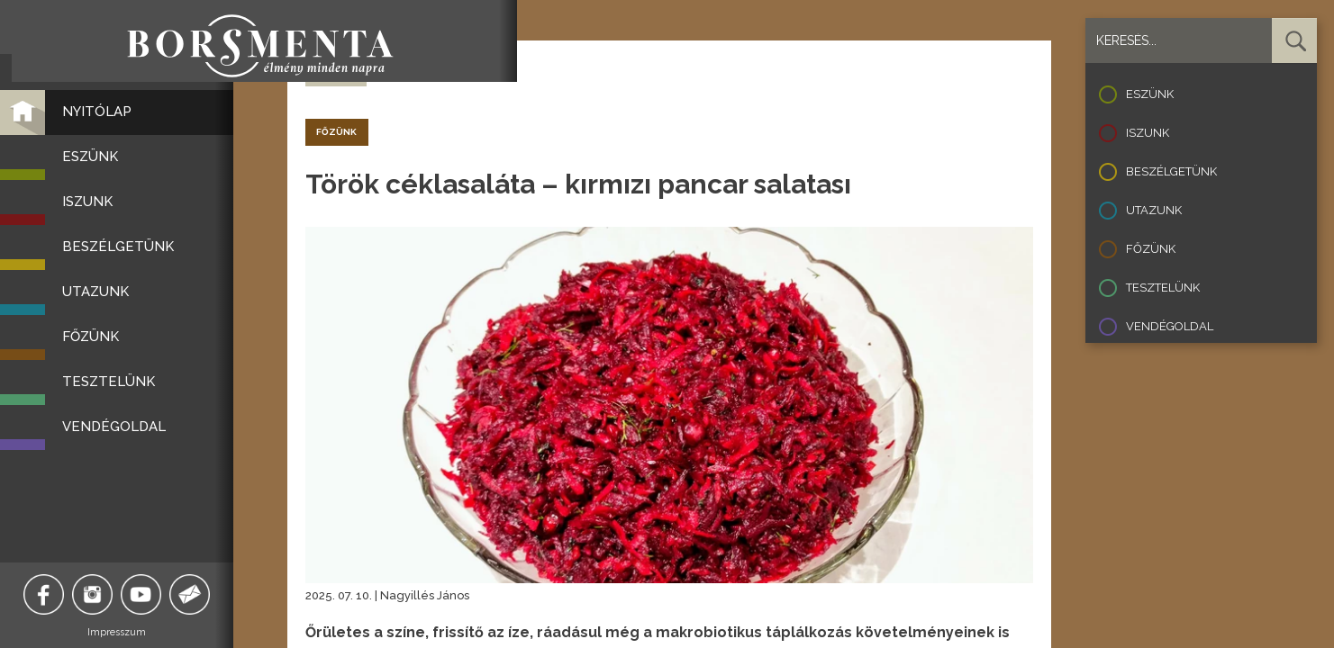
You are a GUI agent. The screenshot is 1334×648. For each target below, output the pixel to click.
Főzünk (1150, 249)
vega (469, 71)
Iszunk (1147, 133)
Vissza (336, 72)
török (429, 71)
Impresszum (135, 632)
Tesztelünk (1163, 287)
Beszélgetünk (1171, 171)
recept (387, 71)
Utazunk (1154, 210)
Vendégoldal (1169, 326)
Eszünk (1150, 94)
